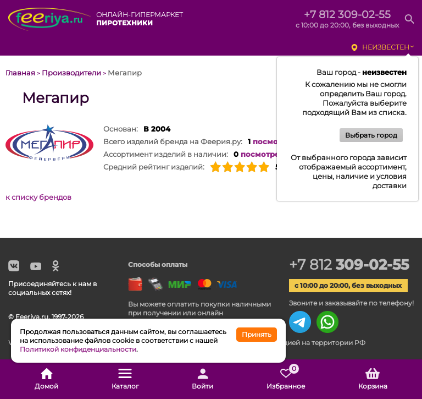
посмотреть (276, 141)
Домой (46, 379)
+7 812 (349, 265)
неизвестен (385, 47)
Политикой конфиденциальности (78, 349)
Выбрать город (371, 135)
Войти (202, 379)
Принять (256, 334)
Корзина (372, 379)
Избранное (285, 379)
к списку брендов (38, 197)
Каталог (125, 379)
